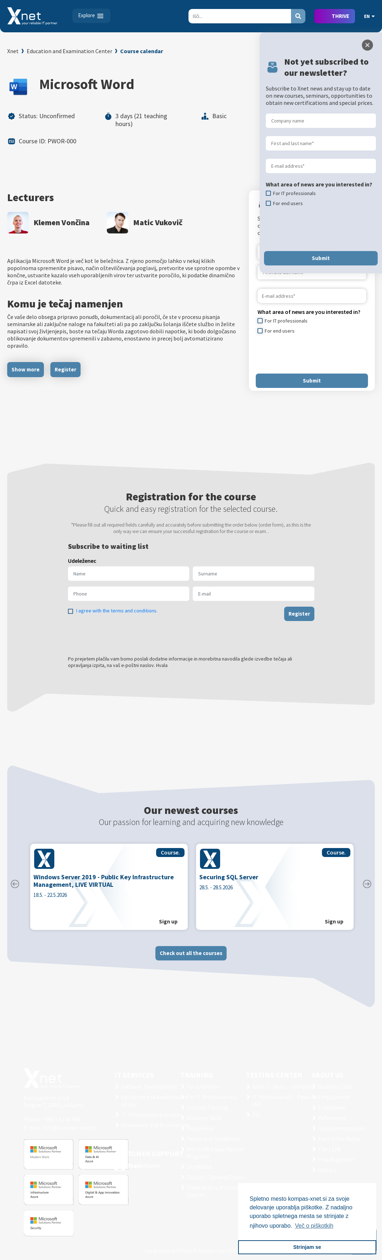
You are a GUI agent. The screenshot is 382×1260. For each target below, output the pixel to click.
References (200, 1128)
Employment (334, 1097)
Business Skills (205, 1117)
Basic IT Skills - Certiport (283, 1086)
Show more (26, 369)
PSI (256, 1114)
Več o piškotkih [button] (314, 1226)
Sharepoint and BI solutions (155, 1125)
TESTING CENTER (274, 1074)
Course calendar (141, 51)
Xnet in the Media (339, 1138)
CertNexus (199, 1166)
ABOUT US (327, 1074)
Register (65, 369)
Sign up (168, 924)
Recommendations (341, 1128)
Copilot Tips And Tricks (215, 1177)
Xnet (13, 51)
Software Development (149, 1086)
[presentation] (312, 354)
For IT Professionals (212, 1097)
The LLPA (329, 1149)
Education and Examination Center (69, 51)
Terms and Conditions (214, 1138)
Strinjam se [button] (307, 1247)
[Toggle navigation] (91, 16)
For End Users (203, 1086)
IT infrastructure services (152, 1114)
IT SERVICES (134, 1074)
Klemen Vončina (61, 222)
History (327, 1169)
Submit (312, 380)
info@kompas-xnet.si (69, 1127)
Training (196, 1074)
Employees (331, 1107)
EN (369, 16)
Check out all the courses (191, 956)
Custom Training (207, 1107)
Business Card (335, 1086)
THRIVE (340, 16)
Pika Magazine (336, 1159)
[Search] (239, 16)
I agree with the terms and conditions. (117, 613)
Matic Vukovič (157, 222)
